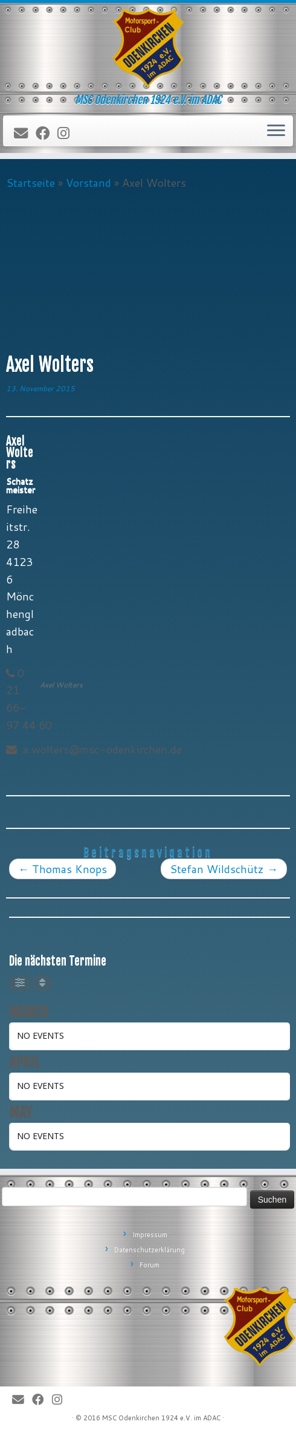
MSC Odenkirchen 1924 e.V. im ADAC (161, 1418)
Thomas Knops (62, 869)
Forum (149, 1265)
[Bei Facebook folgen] (46, 133)
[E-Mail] (25, 133)
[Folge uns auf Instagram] (67, 133)
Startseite (30, 182)
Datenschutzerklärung (149, 1250)
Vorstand (88, 182)
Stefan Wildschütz (224, 869)
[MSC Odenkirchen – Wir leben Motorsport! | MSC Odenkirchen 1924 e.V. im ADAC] (148, 48)
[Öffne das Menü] (276, 131)
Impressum (149, 1235)
